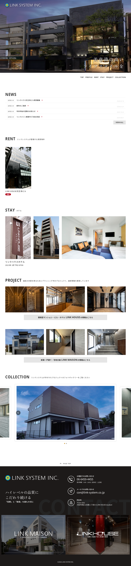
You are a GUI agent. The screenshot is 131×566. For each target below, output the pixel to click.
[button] (64, 443)
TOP (82, 77)
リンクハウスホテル (15, 262)
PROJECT (109, 77)
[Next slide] (113, 413)
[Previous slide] (18, 413)
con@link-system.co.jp (91, 492)
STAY (102, 77)
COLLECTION (120, 77)
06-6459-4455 (85, 479)
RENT (96, 77)
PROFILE (89, 77)
